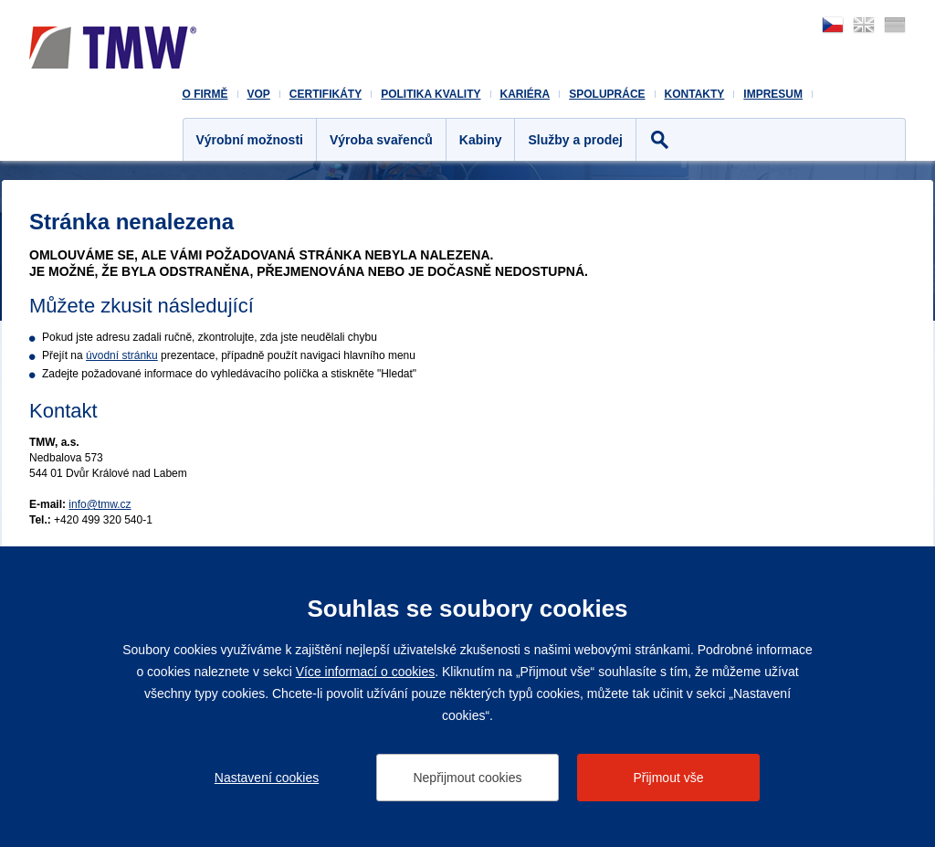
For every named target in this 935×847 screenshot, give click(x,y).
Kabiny (480, 139)
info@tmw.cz (99, 504)
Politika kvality (430, 94)
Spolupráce (607, 94)
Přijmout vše (668, 777)
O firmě (205, 94)
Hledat (659, 140)
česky (833, 25)
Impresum (773, 94)
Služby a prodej (575, 139)
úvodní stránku (122, 355)
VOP (258, 94)
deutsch (895, 25)
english (864, 25)
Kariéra (525, 94)
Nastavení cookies (267, 777)
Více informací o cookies (366, 671)
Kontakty (695, 94)
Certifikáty (325, 94)
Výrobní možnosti (249, 139)
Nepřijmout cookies (467, 777)
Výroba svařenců (381, 139)
